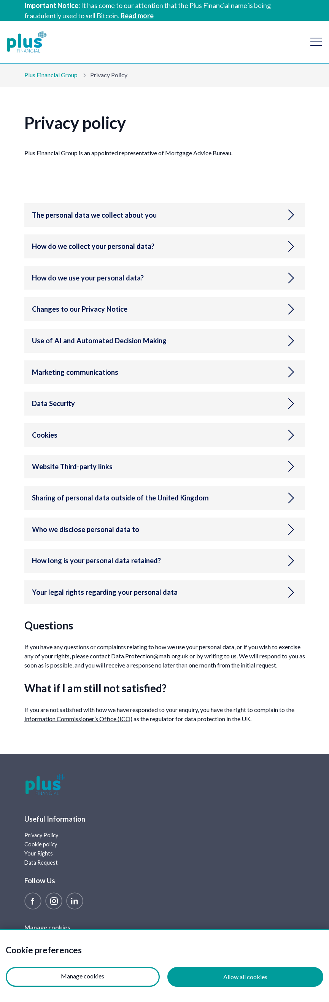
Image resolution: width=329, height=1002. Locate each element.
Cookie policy (40, 844)
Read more (137, 15)
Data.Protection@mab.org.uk (149, 656)
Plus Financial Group (51, 74)
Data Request (41, 862)
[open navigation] (316, 42)
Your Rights (38, 853)
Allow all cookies (245, 976)
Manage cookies (47, 927)
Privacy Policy (41, 835)
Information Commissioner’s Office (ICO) (78, 718)
